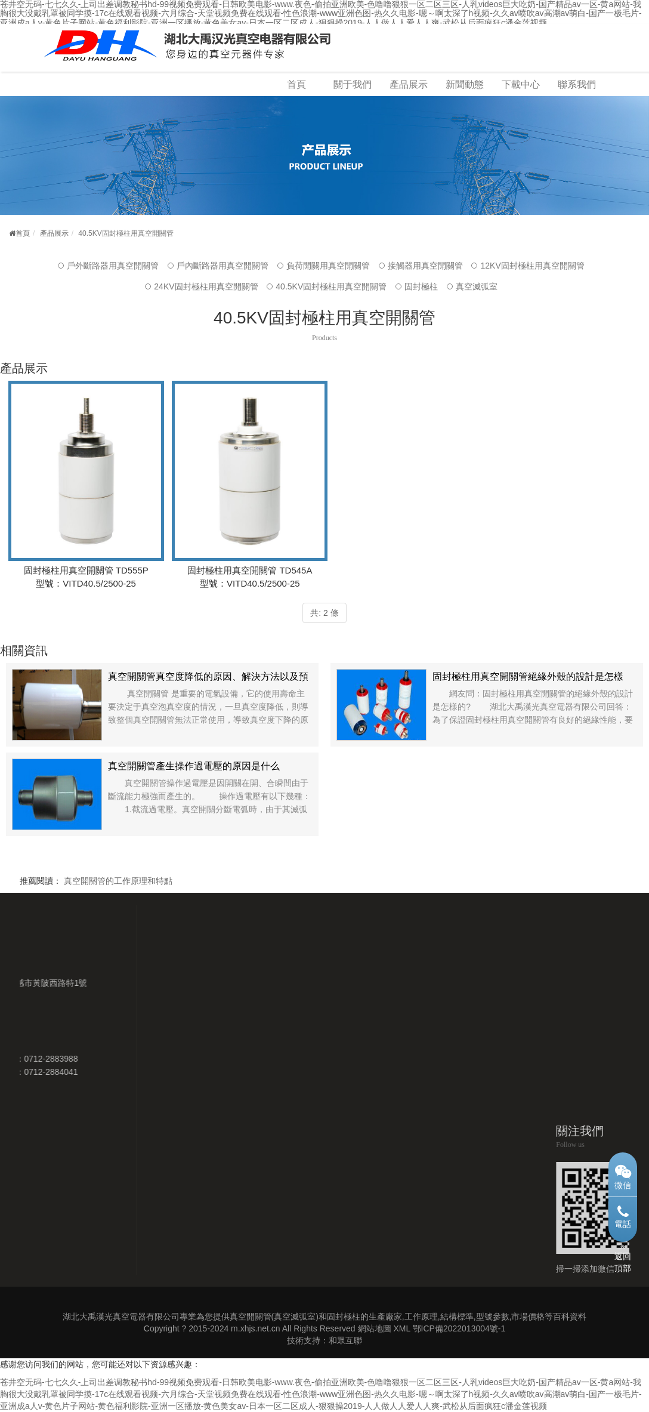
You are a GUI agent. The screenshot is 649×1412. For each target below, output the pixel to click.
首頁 (296, 84)
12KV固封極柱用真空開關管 (532, 265)
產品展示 (409, 84)
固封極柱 (421, 286)
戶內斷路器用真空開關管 (222, 265)
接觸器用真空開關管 (425, 265)
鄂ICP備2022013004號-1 (459, 1328)
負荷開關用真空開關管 (328, 265)
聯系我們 (577, 84)
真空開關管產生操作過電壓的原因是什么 (194, 766)
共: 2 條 (324, 613)
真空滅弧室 (476, 286)
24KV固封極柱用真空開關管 (206, 286)
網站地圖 (374, 1328)
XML (401, 1328)
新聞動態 (465, 84)
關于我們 (352, 84)
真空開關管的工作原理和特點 (118, 881)
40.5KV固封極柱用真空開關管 (331, 286)
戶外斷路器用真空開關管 (113, 265)
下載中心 (521, 84)
